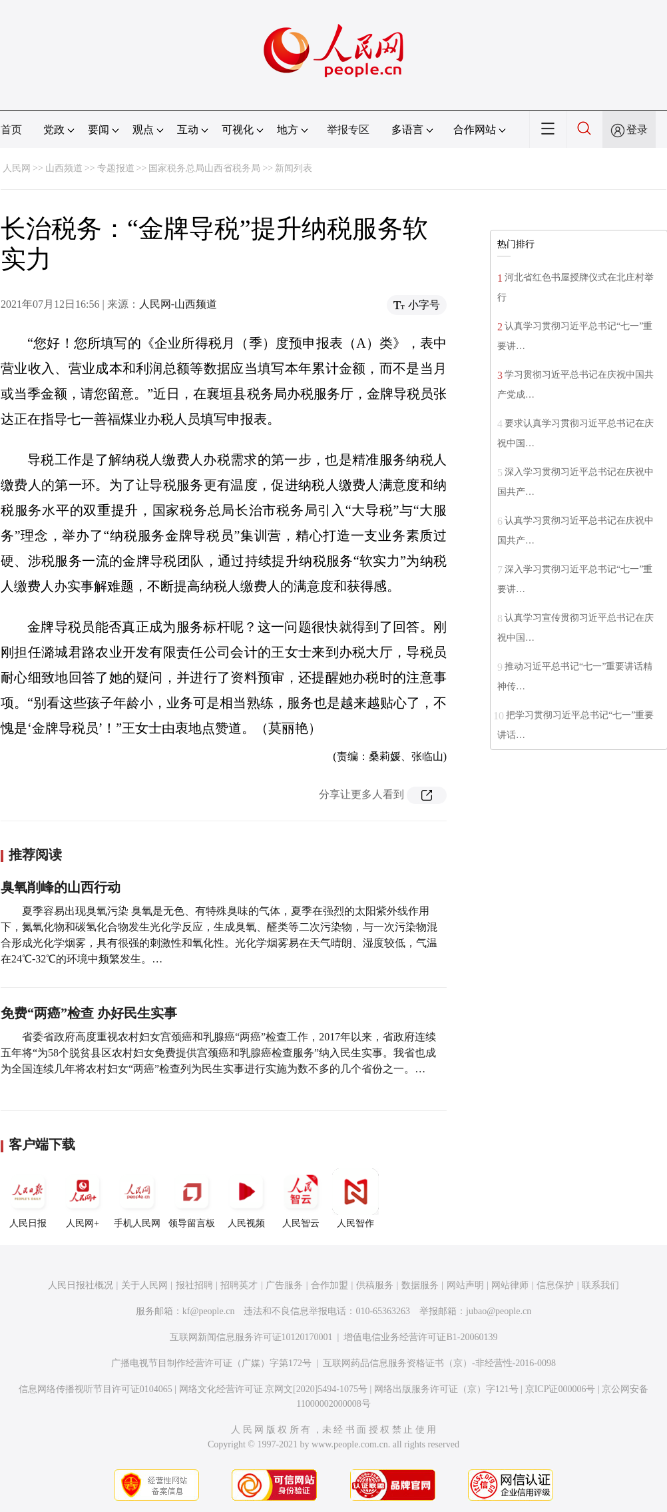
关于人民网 (144, 1285)
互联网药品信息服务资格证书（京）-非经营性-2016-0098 (439, 1363)
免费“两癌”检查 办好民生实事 (89, 1013)
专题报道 (115, 168)
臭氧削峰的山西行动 (60, 887)
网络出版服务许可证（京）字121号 (446, 1389)
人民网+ (82, 1198)
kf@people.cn (208, 1311)
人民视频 (246, 1198)
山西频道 (64, 168)
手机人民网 (137, 1198)
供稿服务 (374, 1285)
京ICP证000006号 (560, 1389)
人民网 (17, 168)
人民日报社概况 (80, 1285)
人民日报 (28, 1198)
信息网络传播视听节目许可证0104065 (95, 1389)
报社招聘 (194, 1285)
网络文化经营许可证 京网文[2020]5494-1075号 (273, 1389)
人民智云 (301, 1198)
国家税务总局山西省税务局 (204, 168)
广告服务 (284, 1285)
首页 (11, 129)
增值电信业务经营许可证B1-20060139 (420, 1337)
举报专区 (348, 129)
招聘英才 (239, 1285)
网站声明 (465, 1285)
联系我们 (600, 1285)
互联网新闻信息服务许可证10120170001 (251, 1337)
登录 (637, 129)
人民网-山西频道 (178, 304)
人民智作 (355, 1198)
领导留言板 (191, 1198)
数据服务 (420, 1285)
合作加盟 (329, 1285)
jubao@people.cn (498, 1311)
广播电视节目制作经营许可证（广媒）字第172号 (211, 1363)
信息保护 (555, 1285)
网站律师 (510, 1285)
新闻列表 (293, 168)
